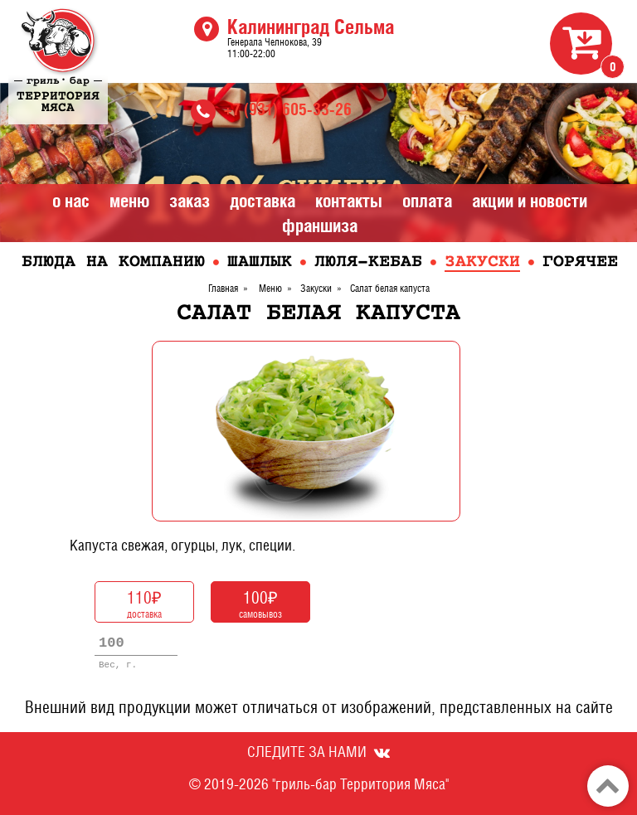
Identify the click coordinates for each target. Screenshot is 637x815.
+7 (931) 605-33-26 (288, 109)
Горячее (580, 262)
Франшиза (319, 225)
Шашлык (259, 262)
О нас (71, 200)
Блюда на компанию (113, 262)
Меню (129, 200)
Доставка (262, 200)
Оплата (427, 200)
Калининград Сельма (310, 26)
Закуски (482, 262)
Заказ (189, 200)
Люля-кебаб (368, 262)
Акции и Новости (529, 200)
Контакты (348, 200)
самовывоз (260, 603)
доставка (144, 603)
